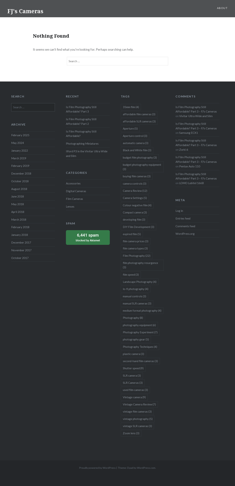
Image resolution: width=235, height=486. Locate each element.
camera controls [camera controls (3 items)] (134, 183)
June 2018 (17, 196)
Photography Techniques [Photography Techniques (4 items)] (140, 346)
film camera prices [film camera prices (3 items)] (135, 241)
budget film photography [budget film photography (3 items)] (140, 157)
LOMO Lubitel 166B (191, 183)
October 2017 (20, 258)
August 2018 (19, 189)
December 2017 (21, 242)
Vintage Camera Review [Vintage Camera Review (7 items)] (139, 404)
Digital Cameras (76, 191)
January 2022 (19, 150)
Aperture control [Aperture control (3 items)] (135, 135)
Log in (179, 210)
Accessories (73, 183)
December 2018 (21, 173)
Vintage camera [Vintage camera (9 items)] (134, 397)
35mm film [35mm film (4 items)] (131, 107)
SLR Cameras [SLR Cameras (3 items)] (133, 382)
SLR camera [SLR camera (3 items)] (132, 375)
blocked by (88, 237)
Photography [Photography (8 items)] (133, 317)
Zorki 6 (183, 149)
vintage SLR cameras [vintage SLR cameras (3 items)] (137, 426)
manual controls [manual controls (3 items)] (134, 296)
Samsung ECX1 (188, 132)
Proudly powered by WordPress (97, 467)
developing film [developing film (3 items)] (134, 219)
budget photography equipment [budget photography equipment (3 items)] (142, 167)
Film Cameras (74, 198)
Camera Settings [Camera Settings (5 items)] (135, 198)
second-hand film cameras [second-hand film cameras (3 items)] (140, 361)
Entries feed (183, 218)
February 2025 (20, 135)
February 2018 (20, 227)
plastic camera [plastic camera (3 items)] (133, 354)
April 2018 (17, 211)
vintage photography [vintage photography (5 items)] (138, 418)
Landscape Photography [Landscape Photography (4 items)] (139, 281)
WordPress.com (146, 467)
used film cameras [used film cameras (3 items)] (135, 389)
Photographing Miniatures (82, 143)
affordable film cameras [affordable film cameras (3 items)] (139, 114)
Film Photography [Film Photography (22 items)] (136, 255)
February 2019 (20, 165)
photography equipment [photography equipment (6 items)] (139, 325)
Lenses (70, 206)
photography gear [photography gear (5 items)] (136, 339)
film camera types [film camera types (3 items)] (135, 248)
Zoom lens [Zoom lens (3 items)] (131, 433)
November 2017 (21, 250)
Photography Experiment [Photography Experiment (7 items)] (140, 332)
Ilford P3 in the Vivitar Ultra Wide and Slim (86, 153)
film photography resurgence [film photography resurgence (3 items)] (140, 265)
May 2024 (17, 142)
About (222, 8)
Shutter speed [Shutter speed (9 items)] (133, 368)
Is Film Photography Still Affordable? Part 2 (81, 121)
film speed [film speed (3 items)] (131, 274)
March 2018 (18, 219)
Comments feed (185, 226)
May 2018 (17, 204)
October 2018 (20, 181)
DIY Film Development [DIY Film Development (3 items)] (138, 227)
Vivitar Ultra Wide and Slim (196, 116)
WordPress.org (185, 233)
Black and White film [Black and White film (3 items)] (137, 150)
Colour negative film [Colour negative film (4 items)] (137, 205)
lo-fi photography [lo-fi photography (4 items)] (135, 289)
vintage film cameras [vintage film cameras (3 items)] (137, 411)
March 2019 (18, 158)
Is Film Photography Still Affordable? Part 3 (81, 109)
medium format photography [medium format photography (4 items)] (142, 310)
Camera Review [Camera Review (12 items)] (135, 190)
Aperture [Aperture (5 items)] (130, 128)
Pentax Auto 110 (189, 166)
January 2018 (19, 234)
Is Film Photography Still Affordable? (81, 134)
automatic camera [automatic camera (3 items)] (135, 143)
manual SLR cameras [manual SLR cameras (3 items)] (137, 303)
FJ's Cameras (25, 11)
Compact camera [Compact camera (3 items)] (135, 212)
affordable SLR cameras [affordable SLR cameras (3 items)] (139, 121)
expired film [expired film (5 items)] (132, 234)
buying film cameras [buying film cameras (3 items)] (137, 176)
